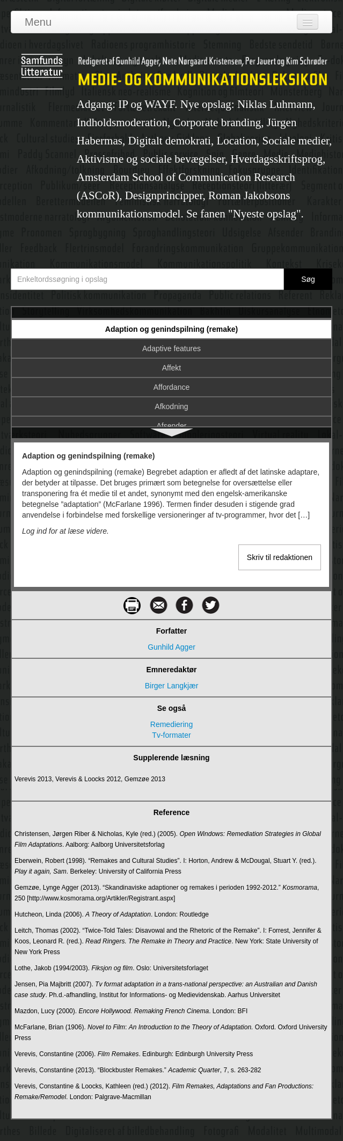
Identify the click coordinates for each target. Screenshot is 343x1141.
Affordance (171, 387)
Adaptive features (171, 348)
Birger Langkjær (172, 685)
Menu (38, 22)
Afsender (171, 425)
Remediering (171, 724)
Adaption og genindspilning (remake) (171, 329)
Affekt (171, 368)
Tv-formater (171, 735)
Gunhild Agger (171, 647)
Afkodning (171, 406)
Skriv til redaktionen (279, 557)
